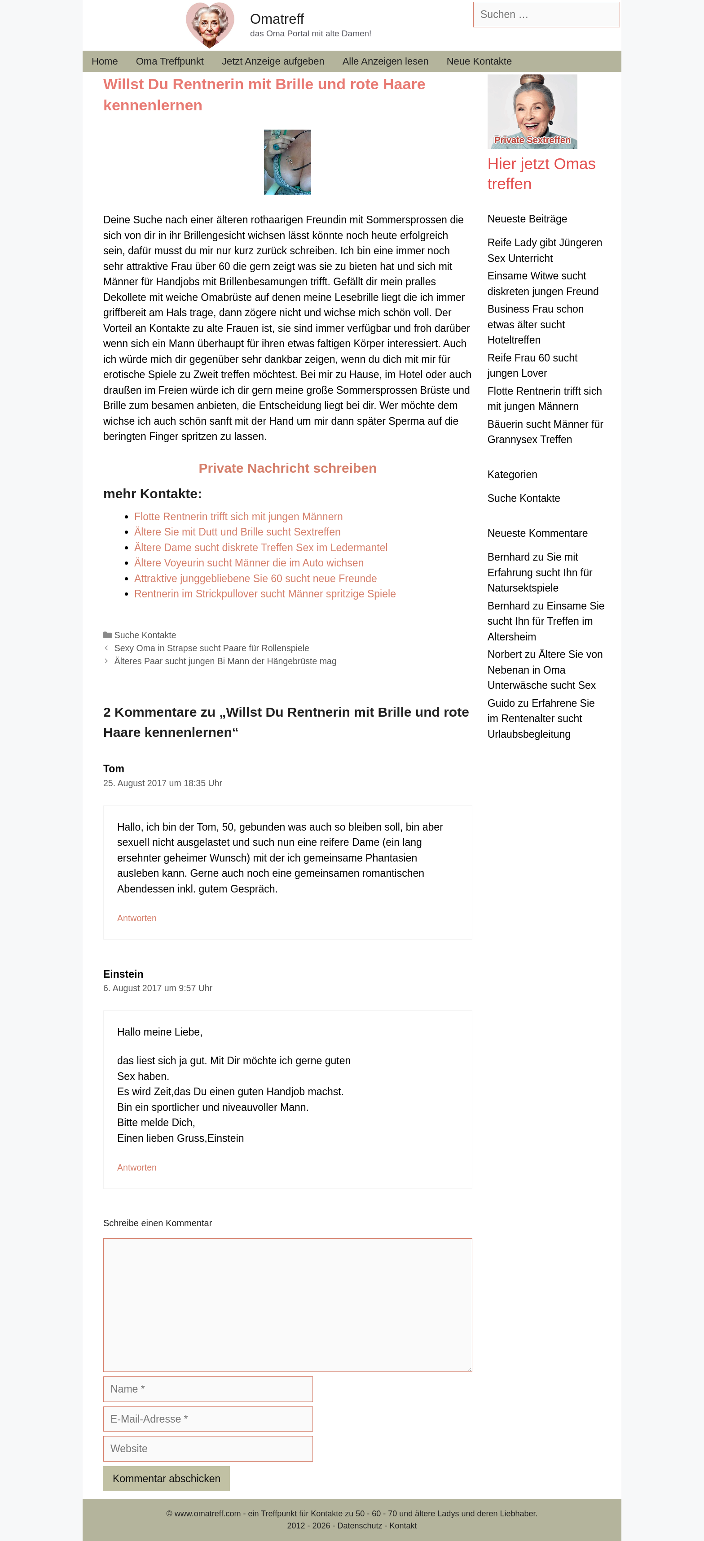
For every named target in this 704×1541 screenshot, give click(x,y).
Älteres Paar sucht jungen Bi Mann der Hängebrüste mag (225, 661)
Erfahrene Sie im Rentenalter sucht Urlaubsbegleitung (541, 718)
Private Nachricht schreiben (287, 468)
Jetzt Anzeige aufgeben (273, 61)
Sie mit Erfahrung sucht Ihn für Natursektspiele (540, 572)
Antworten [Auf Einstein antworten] (137, 1167)
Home (105, 61)
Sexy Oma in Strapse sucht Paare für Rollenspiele (211, 648)
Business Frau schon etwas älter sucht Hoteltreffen (536, 324)
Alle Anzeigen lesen (386, 61)
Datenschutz (359, 1525)
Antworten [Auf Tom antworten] (137, 918)
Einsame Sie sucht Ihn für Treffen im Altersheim (546, 621)
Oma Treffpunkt (170, 61)
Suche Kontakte (145, 635)
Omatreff (277, 19)
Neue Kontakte (479, 61)
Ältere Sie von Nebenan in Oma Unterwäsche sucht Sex (545, 670)
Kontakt (403, 1525)
